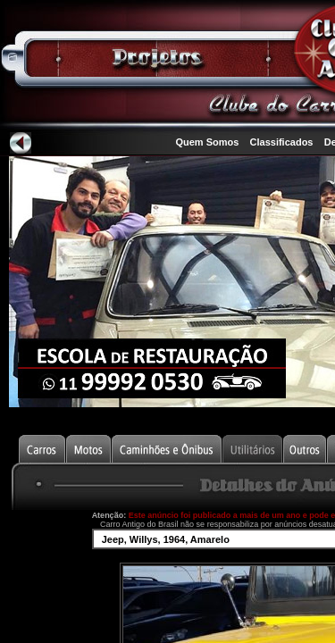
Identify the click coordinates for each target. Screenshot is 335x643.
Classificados (282, 142)
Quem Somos (207, 142)
